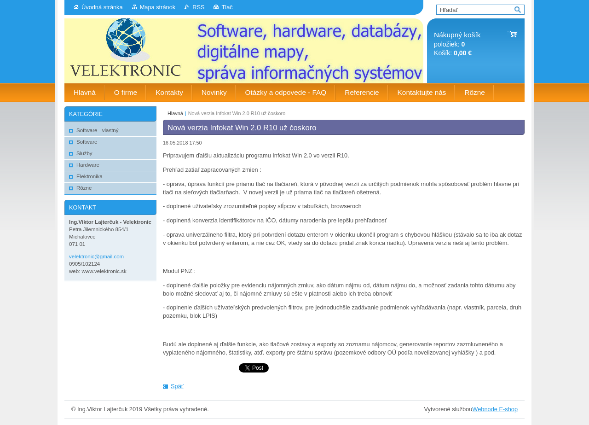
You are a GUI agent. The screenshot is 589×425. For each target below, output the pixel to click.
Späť (177, 386)
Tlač (226, 7)
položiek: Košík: (457, 44)
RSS (198, 7)
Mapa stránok (158, 7)
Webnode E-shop (495, 409)
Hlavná (175, 113)
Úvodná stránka (102, 7)
